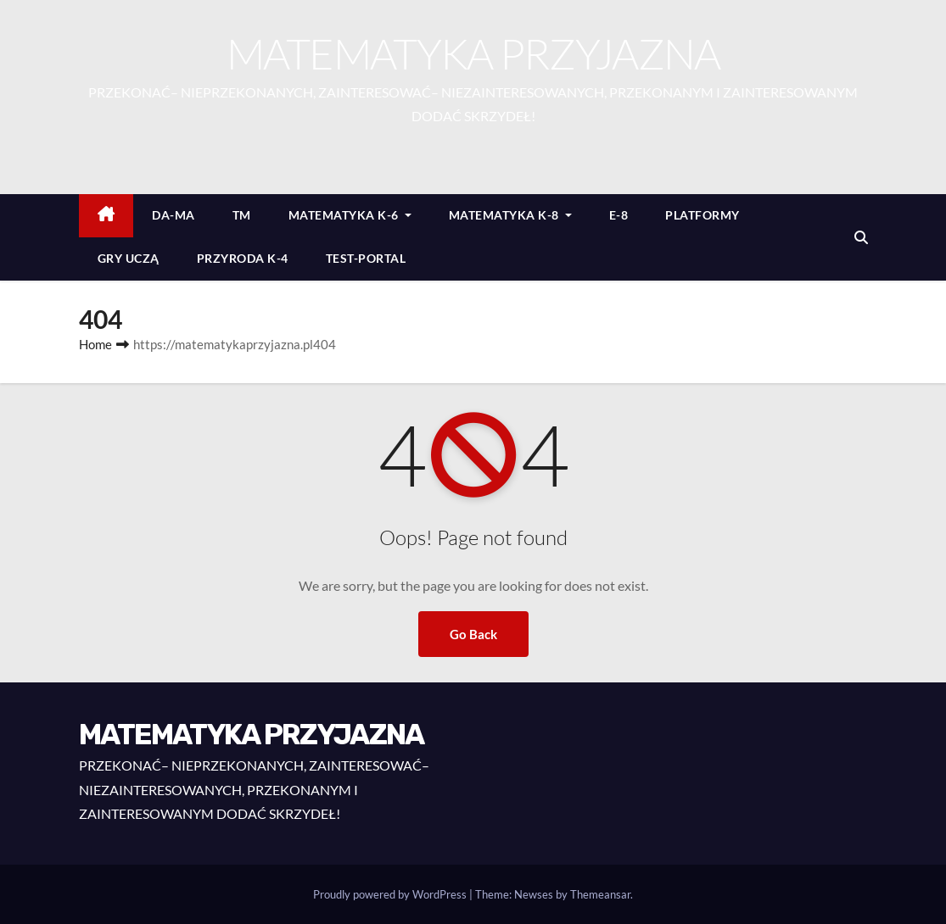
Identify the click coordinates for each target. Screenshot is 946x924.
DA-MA (173, 215)
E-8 (619, 215)
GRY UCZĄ (129, 258)
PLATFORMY (702, 215)
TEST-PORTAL (366, 258)
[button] (861, 237)
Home (95, 344)
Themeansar (600, 894)
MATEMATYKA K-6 (349, 215)
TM (241, 215)
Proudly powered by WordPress (391, 894)
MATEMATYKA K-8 (510, 215)
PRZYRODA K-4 (242, 258)
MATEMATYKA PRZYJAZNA (473, 53)
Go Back (473, 634)
